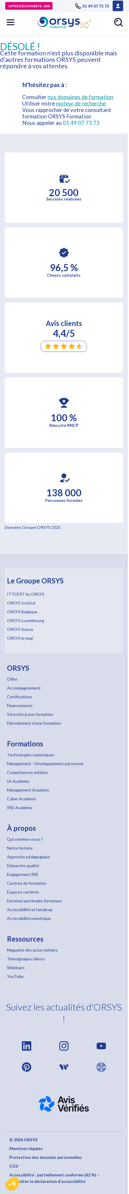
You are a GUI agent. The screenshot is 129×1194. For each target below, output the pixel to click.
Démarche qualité (23, 865)
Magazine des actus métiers (32, 949)
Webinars (16, 967)
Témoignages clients (26, 958)
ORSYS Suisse (20, 629)
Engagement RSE (23, 874)
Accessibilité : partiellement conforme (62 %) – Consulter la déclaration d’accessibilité (54, 1178)
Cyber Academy (21, 798)
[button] (12, 1184)
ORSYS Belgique (22, 611)
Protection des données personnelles (45, 1157)
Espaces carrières (23, 891)
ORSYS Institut (21, 602)
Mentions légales (26, 1148)
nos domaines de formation (80, 97)
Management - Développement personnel (45, 763)
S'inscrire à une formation (30, 714)
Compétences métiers (27, 772)
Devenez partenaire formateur (34, 900)
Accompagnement (24, 687)
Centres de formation (26, 883)
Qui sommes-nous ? (25, 839)
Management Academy (28, 789)
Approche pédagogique (28, 856)
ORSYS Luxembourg (25, 620)
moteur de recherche (81, 103)
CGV (13, 1166)
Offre (12, 679)
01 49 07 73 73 (81, 123)
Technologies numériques (30, 754)
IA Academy (18, 781)
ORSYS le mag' (20, 638)
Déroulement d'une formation (34, 723)
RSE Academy (19, 807)
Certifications (19, 696)
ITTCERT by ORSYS (25, 594)
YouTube (15, 976)
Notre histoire (20, 847)
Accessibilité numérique (29, 918)
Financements (20, 705)
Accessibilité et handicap (30, 909)
